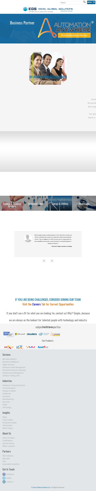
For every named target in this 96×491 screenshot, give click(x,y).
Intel (4, 463)
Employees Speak (9, 424)
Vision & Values (8, 439)
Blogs (4, 418)
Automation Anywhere (11, 465)
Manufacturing (8, 400)
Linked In (7, 483)
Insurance (6, 398)
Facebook (8, 475)
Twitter (6, 479)
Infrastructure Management (13, 374)
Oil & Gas (6, 403)
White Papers (7, 429)
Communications (9, 389)
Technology (6, 409)
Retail (4, 406)
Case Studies (7, 421)
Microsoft (6, 460)
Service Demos (8, 445)
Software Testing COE (11, 377)
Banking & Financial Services (13, 387)
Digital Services (8, 366)
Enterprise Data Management (13, 369)
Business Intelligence (10, 363)
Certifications (7, 442)
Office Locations (8, 447)
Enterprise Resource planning (14, 371)
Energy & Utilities (9, 392)
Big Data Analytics (9, 360)
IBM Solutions (7, 457)
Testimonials (7, 427)
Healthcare (6, 395)
